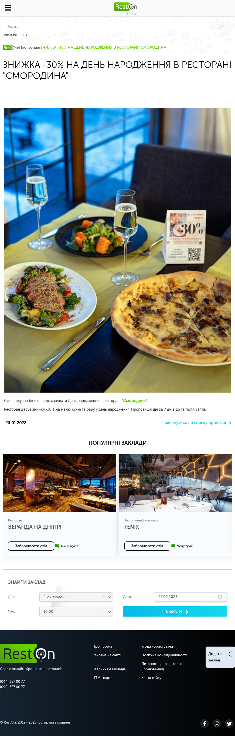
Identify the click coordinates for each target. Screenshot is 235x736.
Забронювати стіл (31, 546)
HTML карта (103, 678)
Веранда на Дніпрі (35, 527)
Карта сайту (151, 678)
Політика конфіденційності (164, 655)
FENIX (23, 35)
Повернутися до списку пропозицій (196, 423)
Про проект (102, 646)
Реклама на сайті (107, 655)
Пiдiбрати (172, 611)
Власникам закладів (109, 669)
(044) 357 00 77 (12, 682)
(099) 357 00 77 (12, 687)
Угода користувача (157, 646)
